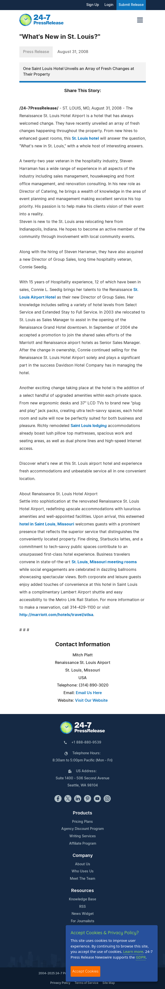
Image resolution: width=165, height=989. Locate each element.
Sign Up (92, 5)
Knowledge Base (82, 899)
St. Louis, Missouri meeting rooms (104, 562)
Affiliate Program (82, 843)
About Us (82, 864)
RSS (82, 906)
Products (82, 813)
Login (108, 5)
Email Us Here (89, 693)
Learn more (133, 951)
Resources (82, 891)
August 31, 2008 (72, 52)
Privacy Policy (60, 982)
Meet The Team (82, 878)
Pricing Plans (82, 822)
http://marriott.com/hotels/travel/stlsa (56, 615)
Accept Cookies (85, 971)
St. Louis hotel (85, 138)
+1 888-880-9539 (86, 742)
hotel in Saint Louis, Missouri (46, 524)
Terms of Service (86, 982)
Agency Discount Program (82, 829)
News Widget (83, 914)
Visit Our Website (91, 700)
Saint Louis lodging (89, 426)
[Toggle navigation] (140, 20)
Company (83, 855)
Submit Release (131, 5)
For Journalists (82, 921)
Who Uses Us (83, 871)
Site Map (108, 982)
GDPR (141, 957)
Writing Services (82, 836)
